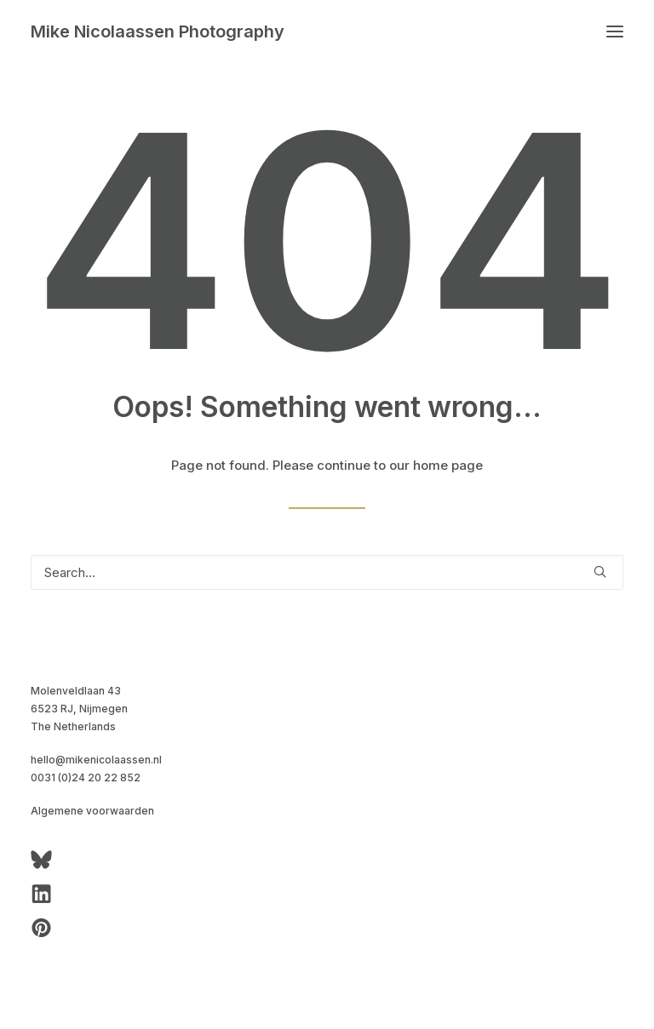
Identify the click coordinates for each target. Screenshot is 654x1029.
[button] (615, 31)
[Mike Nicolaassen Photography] (157, 31)
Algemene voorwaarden (92, 810)
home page (448, 465)
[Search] (327, 572)
